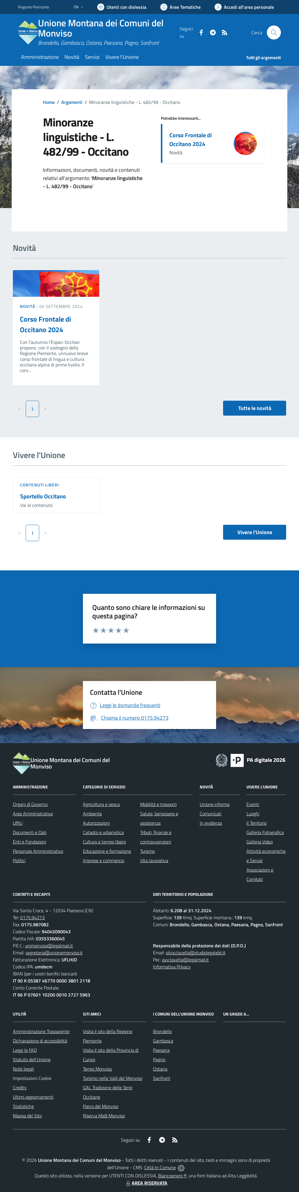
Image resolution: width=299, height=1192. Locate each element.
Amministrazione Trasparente (41, 1031)
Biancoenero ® (172, 1175)
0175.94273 (32, 917)
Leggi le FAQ (25, 1050)
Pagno (159, 1059)
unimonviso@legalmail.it (49, 945)
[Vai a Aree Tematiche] (180, 7)
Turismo (147, 851)
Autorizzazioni (96, 822)
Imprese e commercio (103, 860)
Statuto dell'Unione (32, 1059)
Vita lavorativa (154, 860)
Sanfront (161, 1078)
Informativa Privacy (172, 966)
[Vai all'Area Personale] (244, 7)
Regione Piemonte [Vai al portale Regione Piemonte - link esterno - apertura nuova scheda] (33, 7)
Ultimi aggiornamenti (33, 1096)
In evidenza (211, 822)
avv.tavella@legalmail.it (185, 959)
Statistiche (23, 1106)
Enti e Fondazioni (29, 841)
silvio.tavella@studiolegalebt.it (195, 952)
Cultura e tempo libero (104, 841)
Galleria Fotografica (265, 832)
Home (49, 102)
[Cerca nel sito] (274, 32)
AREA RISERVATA (146, 1182)
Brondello (162, 1031)
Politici (19, 860)
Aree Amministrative (33, 813)
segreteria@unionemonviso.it (54, 952)
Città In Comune (160, 1167)
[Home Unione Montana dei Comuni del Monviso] (99, 32)
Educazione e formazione (107, 851)
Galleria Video (259, 841)
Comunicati (210, 813)
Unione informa (215, 804)
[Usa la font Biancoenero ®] (121, 7)
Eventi (252, 804)
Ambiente (92, 813)
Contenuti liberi (39, 485)
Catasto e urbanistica (103, 832)
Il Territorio (256, 822)
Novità (28, 306)
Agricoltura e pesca (101, 804)
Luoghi (252, 813)
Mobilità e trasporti (158, 804)
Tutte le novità (254, 408)
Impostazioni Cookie (32, 1078)
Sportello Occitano (43, 496)
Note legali (23, 1068)
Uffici (17, 822)
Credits (19, 1087)
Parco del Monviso (100, 1106)
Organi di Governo (30, 804)
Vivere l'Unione (254, 532)
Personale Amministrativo (38, 851)
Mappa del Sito (27, 1115)
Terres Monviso (97, 1068)
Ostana (160, 1068)
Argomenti (71, 102)
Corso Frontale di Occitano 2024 (190, 139)
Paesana (161, 1050)
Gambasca (163, 1040)
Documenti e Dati (29, 832)
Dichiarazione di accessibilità (40, 1040)
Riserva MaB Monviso (104, 1115)
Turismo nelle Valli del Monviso (112, 1078)
